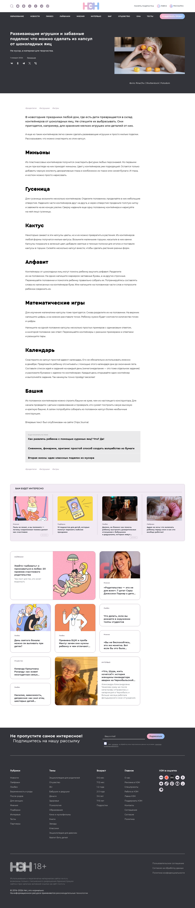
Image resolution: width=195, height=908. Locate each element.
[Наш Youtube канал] (17, 6)
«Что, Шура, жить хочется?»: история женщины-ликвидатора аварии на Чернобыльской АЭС (117, 676)
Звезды (53, 824)
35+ (51, 787)
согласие (115, 744)
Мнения (16, 524)
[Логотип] (91, 6)
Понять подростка (144, 6)
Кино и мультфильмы (60, 814)
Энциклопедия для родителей (64, 778)
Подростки (102, 805)
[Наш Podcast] (183, 784)
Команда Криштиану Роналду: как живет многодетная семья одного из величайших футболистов (28, 671)
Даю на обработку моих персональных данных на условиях (132, 745)
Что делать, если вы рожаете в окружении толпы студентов (117, 619)
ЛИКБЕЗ (49, 16)
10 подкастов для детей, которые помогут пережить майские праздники (73, 529)
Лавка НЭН (130, 796)
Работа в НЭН (131, 791)
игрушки (45, 108)
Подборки (61, 524)
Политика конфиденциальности (168, 873)
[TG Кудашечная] (167, 778)
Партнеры (15, 824)
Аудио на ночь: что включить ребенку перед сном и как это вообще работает (161, 529)
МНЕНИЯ (80, 16)
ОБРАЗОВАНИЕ (17, 16)
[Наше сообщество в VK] (29, 6)
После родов (16, 796)
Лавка (162, 6)
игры (56, 108)
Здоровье (54, 801)
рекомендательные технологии (72, 893)
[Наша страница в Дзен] (23, 6)
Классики (54, 828)
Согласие (129, 814)
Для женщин (16, 801)
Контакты (129, 805)
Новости (14, 778)
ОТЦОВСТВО (124, 16)
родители (32, 108)
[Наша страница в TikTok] (167, 784)
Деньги (53, 796)
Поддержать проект (172, 16)
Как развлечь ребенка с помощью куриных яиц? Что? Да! (66, 439)
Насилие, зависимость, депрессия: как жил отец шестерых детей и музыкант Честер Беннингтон (29, 698)
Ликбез (105, 524)
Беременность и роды (21, 791)
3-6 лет (100, 796)
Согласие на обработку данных (167, 868)
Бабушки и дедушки (59, 791)
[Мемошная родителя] (172, 778)
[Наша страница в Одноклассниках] (35, 6)
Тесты (13, 819)
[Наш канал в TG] (161, 778)
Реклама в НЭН (132, 782)
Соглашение (131, 810)
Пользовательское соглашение (168, 863)
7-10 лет (100, 801)
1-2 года (100, 787)
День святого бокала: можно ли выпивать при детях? (28, 643)
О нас (127, 778)
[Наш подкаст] (161, 790)
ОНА (138, 16)
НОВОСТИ (35, 16)
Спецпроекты (131, 787)
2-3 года (101, 791)
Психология (55, 805)
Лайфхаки (150, 524)
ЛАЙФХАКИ (65, 16)
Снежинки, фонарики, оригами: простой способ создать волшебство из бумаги (81, 448)
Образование (56, 810)
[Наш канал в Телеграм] (41, 6)
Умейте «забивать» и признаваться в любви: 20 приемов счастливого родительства (30, 570)
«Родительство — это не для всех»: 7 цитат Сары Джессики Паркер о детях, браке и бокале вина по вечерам (120, 590)
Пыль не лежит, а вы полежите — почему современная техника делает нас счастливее (30, 529)
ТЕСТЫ (150, 16)
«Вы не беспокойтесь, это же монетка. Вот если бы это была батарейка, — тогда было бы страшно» (117, 645)
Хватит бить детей (58, 837)
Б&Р (109, 16)
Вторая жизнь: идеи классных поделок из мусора (61, 458)
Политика (129, 819)
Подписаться (156, 736)
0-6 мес (100, 778)
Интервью (106, 662)
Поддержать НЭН (133, 801)
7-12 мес (100, 782)
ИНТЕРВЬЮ (96, 16)
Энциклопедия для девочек (63, 833)
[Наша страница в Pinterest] (47, 6)
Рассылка (176, 6)
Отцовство (18, 661)
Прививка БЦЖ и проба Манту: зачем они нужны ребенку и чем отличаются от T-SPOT (75, 643)
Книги (52, 819)
